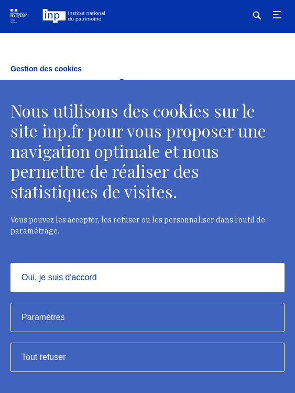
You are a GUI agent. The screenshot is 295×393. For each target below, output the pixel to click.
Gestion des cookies (46, 69)
